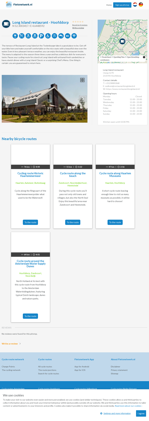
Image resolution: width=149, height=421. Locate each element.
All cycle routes (45, 366)
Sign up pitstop (122, 5)
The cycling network (11, 370)
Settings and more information (115, 413)
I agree (141, 413)
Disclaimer (115, 366)
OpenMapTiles (119, 57)
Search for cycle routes (48, 373)
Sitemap (114, 373)
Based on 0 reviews (79, 25)
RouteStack (106, 57)
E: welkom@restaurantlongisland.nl (119, 86)
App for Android (81, 366)
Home (109, 5)
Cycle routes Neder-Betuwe (124, 388)
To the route (30, 222)
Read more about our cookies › (128, 406)
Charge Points (8, 366)
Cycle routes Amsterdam (13, 388)
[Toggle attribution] (144, 57)
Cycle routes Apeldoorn (49, 388)
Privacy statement (119, 370)
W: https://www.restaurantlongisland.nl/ (121, 89)
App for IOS (79, 370)
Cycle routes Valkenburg (85, 388)
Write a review (12, 343)
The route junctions (47, 370)
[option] (44, 99)
